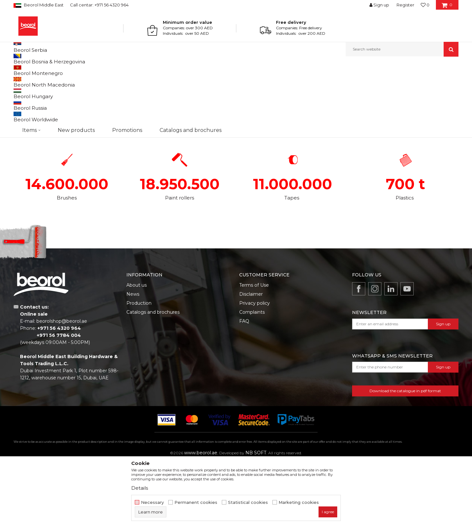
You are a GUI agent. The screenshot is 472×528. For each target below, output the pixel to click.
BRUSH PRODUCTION (59, 102)
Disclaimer (251, 360)
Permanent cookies (195, 502)
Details (139, 488)
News (132, 360)
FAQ (244, 387)
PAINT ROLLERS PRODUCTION (177, 102)
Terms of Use (254, 351)
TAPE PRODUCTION (295, 102)
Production (139, 369)
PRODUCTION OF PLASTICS (413, 102)
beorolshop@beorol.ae (61, 387)
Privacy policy (254, 369)
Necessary (152, 502)
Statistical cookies (248, 502)
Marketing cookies (299, 502)
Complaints (252, 378)
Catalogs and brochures (153, 378)
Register (405, 4)
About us (136, 351)
